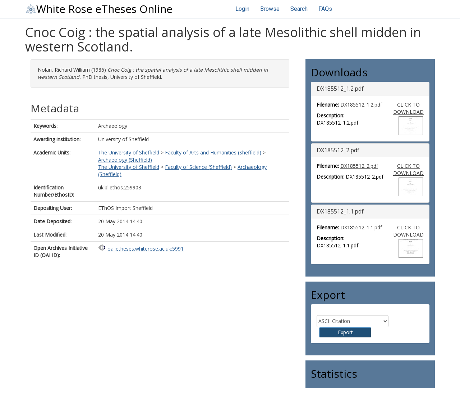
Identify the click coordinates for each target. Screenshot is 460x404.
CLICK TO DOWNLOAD (408, 108)
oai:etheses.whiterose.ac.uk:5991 (145, 248)
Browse (270, 8)
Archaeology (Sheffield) (125, 159)
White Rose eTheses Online (98, 9)
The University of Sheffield (128, 152)
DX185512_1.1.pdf (361, 227)
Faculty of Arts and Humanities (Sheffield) (213, 152)
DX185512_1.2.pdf (361, 104)
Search (299, 8)
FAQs (325, 8)
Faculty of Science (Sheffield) (198, 166)
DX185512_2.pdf (359, 165)
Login (242, 8)
